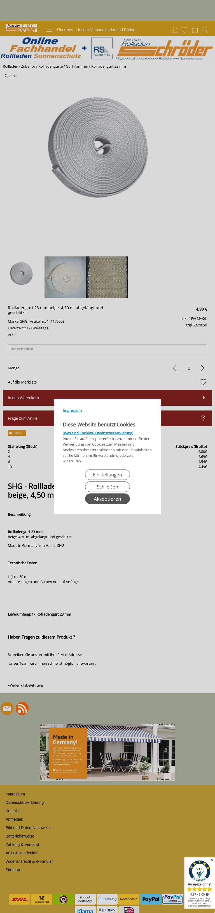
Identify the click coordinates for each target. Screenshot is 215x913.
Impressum (72, 410)
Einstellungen (107, 474)
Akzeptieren (107, 499)
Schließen (107, 486)
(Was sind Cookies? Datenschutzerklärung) (98, 432)
